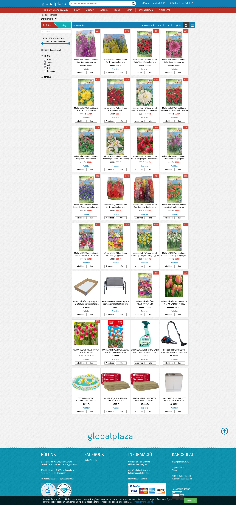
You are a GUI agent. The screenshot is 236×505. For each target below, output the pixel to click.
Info (91, 73)
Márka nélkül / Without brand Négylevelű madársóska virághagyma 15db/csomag (86, 157)
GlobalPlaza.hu (91, 460)
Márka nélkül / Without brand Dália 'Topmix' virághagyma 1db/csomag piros (145, 61)
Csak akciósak (51, 50)
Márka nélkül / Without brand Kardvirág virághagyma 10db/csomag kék (86, 61)
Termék (48, 62)
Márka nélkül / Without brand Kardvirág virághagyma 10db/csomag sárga (115, 61)
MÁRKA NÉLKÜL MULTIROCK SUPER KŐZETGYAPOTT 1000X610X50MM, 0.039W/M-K (145, 399)
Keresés (53, 15)
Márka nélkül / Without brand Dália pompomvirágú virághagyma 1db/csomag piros (115, 109)
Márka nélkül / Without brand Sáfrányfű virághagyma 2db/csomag (174, 206)
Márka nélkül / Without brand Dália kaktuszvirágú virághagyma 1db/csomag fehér (144, 109)
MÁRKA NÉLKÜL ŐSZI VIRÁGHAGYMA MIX (145, 303)
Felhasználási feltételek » (138, 473)
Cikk (47, 59)
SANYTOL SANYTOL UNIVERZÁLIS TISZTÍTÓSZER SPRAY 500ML (145, 351)
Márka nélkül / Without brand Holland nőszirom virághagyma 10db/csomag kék (86, 206)
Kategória (49, 71)
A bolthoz (80, 73)
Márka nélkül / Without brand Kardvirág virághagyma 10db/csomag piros (115, 206)
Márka (48, 65)
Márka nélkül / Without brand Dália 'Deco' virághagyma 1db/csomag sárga (86, 109)
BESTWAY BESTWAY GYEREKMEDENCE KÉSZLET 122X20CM (86, 399)
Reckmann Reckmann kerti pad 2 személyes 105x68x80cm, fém (115, 303)
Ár (169, 25)
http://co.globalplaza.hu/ (182, 479)
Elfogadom (190, 500)
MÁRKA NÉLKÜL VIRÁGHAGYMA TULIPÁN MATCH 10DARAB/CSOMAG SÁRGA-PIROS (86, 351)
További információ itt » (143, 502)
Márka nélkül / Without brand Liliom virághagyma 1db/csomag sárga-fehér (115, 157)
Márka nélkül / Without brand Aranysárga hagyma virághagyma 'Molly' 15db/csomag (145, 254)
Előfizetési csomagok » (137, 464)
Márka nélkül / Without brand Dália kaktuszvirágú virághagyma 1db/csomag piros (174, 109)
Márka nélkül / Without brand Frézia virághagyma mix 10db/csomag (115, 254)
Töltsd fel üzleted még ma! (54, 473)
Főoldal (44, 15)
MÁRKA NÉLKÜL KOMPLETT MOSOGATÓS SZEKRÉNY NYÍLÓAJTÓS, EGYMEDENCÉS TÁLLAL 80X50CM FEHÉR (174, 399)
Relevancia (147, 25)
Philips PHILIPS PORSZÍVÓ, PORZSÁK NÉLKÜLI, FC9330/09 (174, 351)
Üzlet (47, 68)
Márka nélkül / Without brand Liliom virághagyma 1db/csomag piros (144, 157)
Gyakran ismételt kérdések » (140, 462)
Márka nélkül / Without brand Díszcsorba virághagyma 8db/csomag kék (174, 157)
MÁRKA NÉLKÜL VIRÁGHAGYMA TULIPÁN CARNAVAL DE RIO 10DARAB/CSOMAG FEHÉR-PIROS (115, 351)
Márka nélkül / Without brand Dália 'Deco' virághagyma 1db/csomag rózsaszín (174, 61)
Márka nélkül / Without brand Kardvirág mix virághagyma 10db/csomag (145, 206)
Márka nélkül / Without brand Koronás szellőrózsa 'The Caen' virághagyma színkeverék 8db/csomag (86, 254)
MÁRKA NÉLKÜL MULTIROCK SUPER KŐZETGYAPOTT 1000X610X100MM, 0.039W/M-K (115, 399)
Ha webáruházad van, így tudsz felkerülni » (58, 479)
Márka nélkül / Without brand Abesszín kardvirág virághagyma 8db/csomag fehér (174, 254)
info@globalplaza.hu (180, 462)
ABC (160, 25)
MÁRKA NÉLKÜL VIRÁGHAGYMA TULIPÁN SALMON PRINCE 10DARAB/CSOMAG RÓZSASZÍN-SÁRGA (174, 303)
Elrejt (64, 25)
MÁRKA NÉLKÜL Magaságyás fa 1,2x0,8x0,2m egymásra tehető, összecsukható (86, 303)
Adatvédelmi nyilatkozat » (139, 470)
